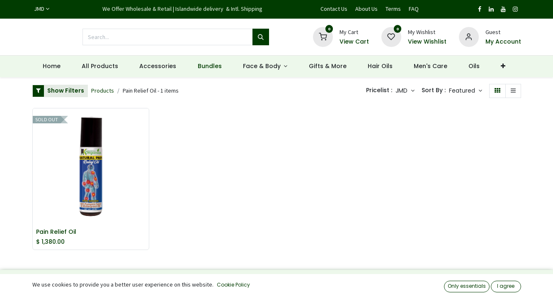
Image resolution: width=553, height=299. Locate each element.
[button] (466, 91)
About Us (366, 8)
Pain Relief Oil (56, 232)
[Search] (260, 37)
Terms (393, 8)
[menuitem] (51, 66)
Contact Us (333, 8)
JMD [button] (402, 90)
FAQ (414, 8)
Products (102, 90)
